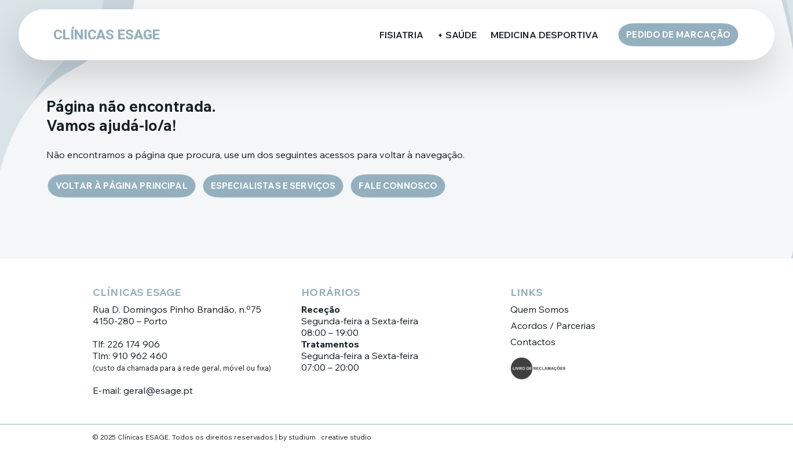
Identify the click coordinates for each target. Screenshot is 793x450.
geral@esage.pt (158, 390)
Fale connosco (398, 185)
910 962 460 (139, 355)
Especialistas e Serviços (273, 185)
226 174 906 (133, 344)
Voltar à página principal (122, 185)
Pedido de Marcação (678, 34)
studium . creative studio (329, 437)
